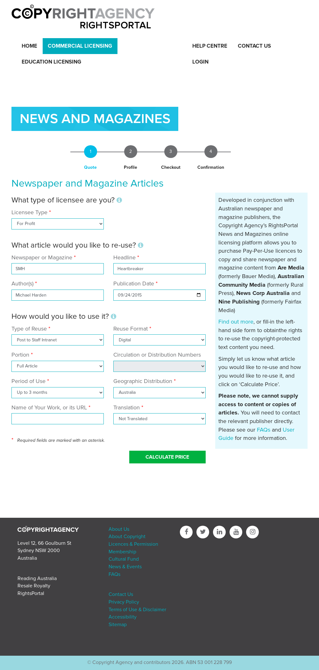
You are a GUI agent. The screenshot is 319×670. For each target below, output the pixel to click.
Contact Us (254, 46)
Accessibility (123, 617)
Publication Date (133, 283)
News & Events (125, 567)
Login (200, 62)
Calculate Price (167, 457)
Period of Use (28, 381)
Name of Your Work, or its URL (49, 407)
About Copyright (127, 536)
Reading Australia (37, 578)
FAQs (263, 429)
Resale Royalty (34, 586)
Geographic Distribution (142, 381)
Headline (124, 257)
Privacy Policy (124, 602)
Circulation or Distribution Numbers (157, 354)
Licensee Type (30, 212)
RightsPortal (31, 593)
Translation (126, 407)
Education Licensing (51, 62)
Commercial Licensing (80, 46)
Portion (20, 354)
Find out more (235, 321)
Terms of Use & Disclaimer (137, 609)
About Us (119, 529)
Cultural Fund (124, 559)
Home (29, 46)
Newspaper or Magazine (41, 257)
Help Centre (209, 46)
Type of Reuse (29, 328)
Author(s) (22, 283)
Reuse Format (130, 328)
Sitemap (118, 624)
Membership (122, 552)
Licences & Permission (133, 544)
